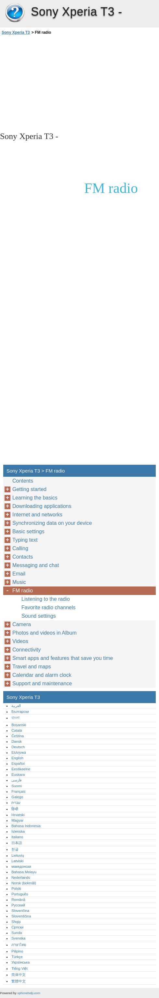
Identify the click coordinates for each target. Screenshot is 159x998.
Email (18, 573)
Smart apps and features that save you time (62, 658)
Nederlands (20, 877)
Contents (22, 481)
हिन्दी (14, 809)
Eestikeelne (20, 769)
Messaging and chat (35, 565)
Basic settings (28, 531)
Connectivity (26, 649)
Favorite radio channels (48, 607)
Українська (20, 962)
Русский (18, 905)
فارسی (16, 780)
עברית (15, 802)
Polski (16, 889)
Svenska (18, 938)
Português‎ (19, 894)
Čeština (17, 736)
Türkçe (16, 957)
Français (18, 791)
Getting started (29, 489)
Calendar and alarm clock (41, 675)
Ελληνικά (18, 752)
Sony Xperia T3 (14, 13)
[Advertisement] (58, 82)
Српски (17, 927)
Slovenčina (20, 911)
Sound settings (38, 616)
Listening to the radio (45, 599)
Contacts (22, 557)
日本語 (16, 843)
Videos (20, 641)
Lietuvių (17, 855)
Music (19, 582)
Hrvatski (17, 815)
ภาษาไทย (18, 945)
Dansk (16, 741)
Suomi (16, 786)
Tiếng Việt (19, 968)
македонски (21, 866)
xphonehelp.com (28, 993)
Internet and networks (37, 514)
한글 (15, 849)
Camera (21, 624)
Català (16, 730)
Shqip (16, 922)
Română (18, 900)
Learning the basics (35, 497)
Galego (17, 797)
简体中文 (18, 975)
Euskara (18, 775)
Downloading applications (41, 506)
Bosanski (18, 725)
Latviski (17, 861)
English (17, 758)
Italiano (17, 837)
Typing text (24, 540)
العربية (16, 706)
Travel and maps (31, 666)
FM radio (22, 590)
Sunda (16, 933)
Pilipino (17, 951)
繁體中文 (18, 981)
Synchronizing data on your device (52, 523)
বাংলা (15, 718)
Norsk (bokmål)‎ (23, 883)
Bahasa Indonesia (26, 826)
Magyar (17, 820)
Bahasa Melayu (23, 872)
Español (17, 763)
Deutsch (18, 747)
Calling (20, 548)
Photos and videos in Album (44, 633)
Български (20, 712)
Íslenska (18, 831)
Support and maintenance (42, 683)
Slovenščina (21, 916)
